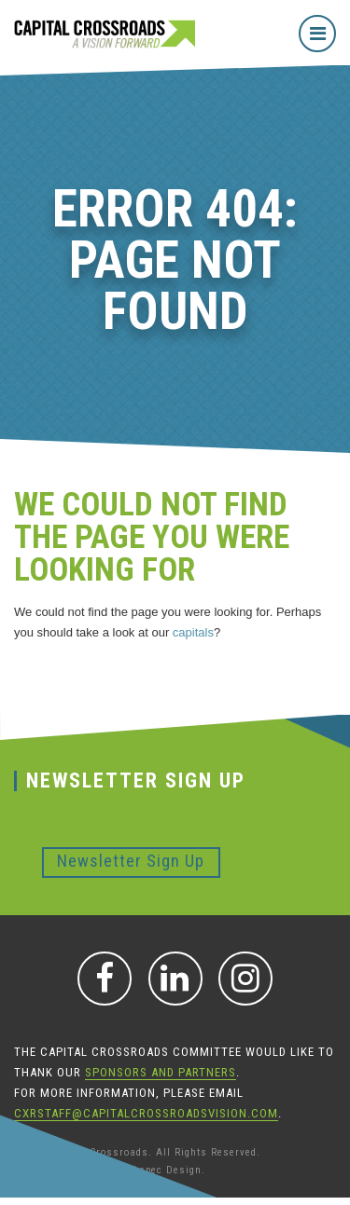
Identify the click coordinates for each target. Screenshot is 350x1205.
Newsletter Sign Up (130, 860)
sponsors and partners (160, 1072)
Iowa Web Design (57, 1170)
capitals (193, 632)
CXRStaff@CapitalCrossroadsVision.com (146, 1113)
